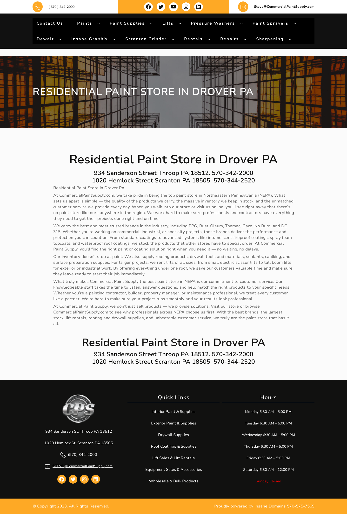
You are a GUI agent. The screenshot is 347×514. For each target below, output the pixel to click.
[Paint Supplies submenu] (151, 23)
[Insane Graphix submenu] (114, 39)
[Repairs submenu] (245, 39)
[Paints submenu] (98, 23)
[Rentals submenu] (209, 39)
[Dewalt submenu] (60, 39)
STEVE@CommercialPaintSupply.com (83, 466)
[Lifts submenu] (180, 23)
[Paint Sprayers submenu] (295, 23)
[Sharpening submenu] (290, 39)
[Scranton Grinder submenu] (173, 39)
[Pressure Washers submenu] (241, 23)
